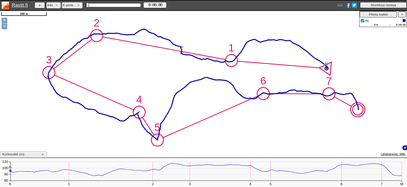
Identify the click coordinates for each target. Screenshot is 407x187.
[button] (383, 5)
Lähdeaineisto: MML (393, 154)
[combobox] (53, 5)
